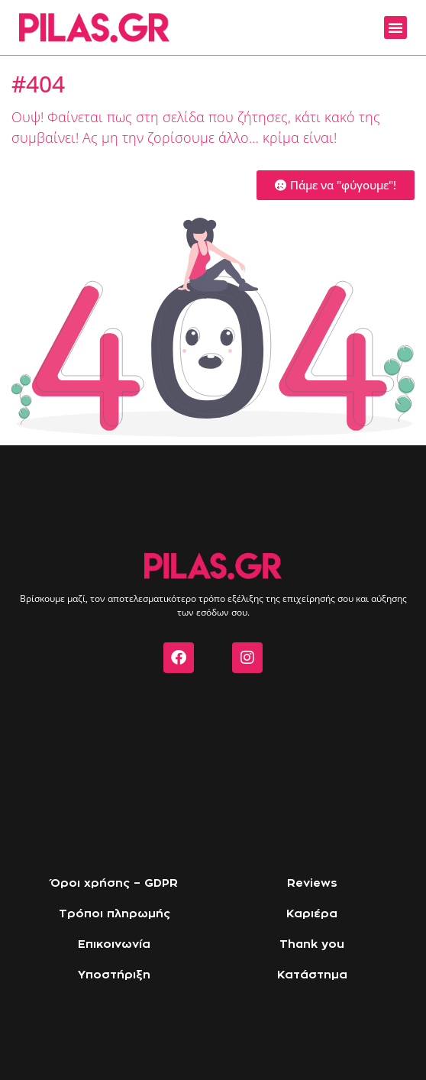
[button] (395, 27)
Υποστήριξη (114, 975)
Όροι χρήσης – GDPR (114, 883)
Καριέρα (311, 914)
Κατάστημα (312, 975)
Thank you (311, 944)
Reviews (312, 883)
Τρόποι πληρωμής (114, 914)
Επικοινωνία (114, 944)
